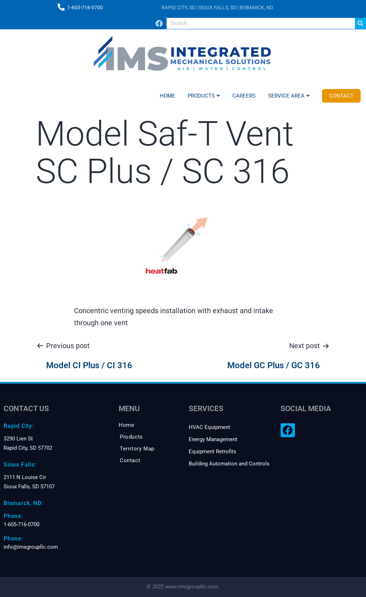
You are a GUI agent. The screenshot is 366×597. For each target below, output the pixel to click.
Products (204, 96)
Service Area (289, 96)
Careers (244, 96)
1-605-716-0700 (85, 7)
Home (167, 96)
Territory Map (137, 448)
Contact (341, 96)
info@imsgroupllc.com (31, 547)
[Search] (360, 23)
